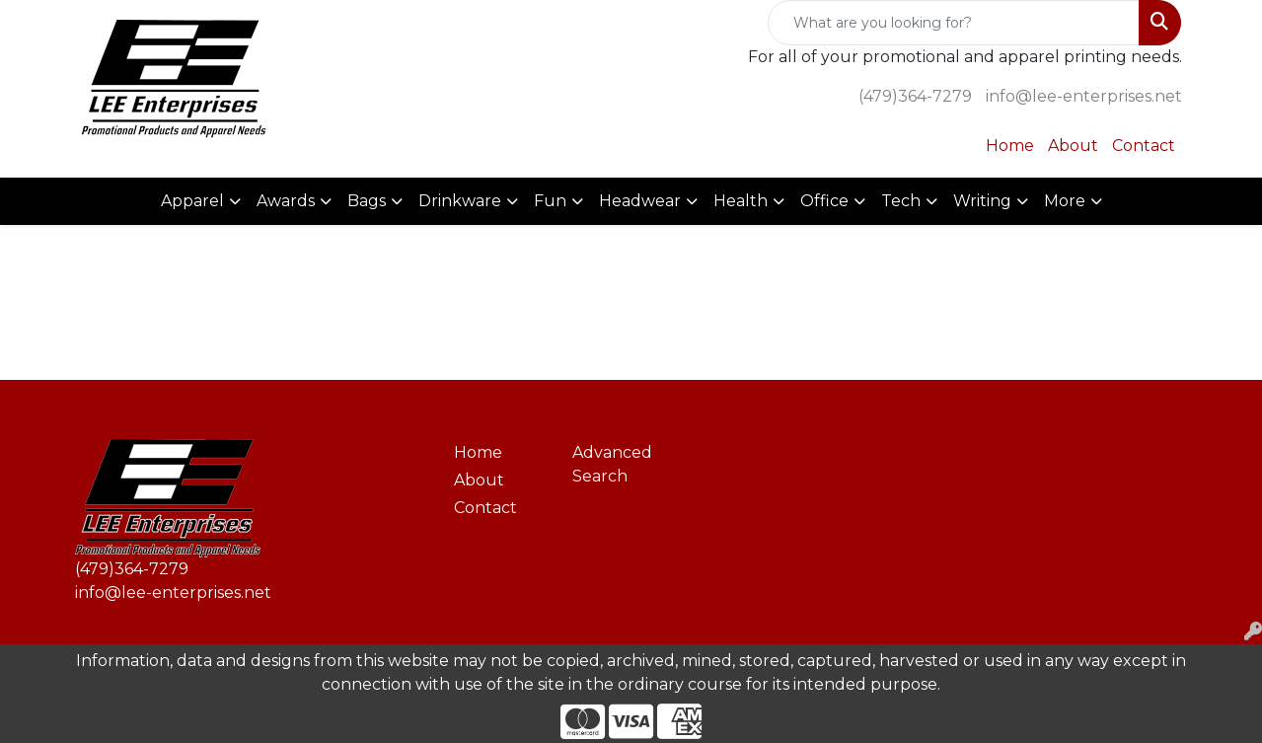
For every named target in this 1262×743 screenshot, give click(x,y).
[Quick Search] (954, 22)
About (1073, 145)
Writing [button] (982, 200)
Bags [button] (366, 200)
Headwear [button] (640, 200)
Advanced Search (612, 464)
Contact (1143, 145)
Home (1010, 145)
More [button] (1064, 200)
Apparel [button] (192, 200)
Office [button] (824, 200)
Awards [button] (286, 200)
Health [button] (740, 200)
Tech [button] (901, 200)
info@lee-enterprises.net (1084, 96)
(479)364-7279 (915, 96)
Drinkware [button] (459, 200)
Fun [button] (550, 200)
